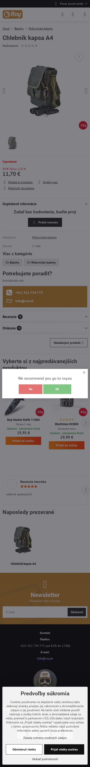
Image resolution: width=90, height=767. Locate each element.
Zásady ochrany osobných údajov (45, 738)
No (31, 389)
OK (57, 389)
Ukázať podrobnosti (45, 759)
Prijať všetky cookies (64, 749)
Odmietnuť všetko (24, 749)
